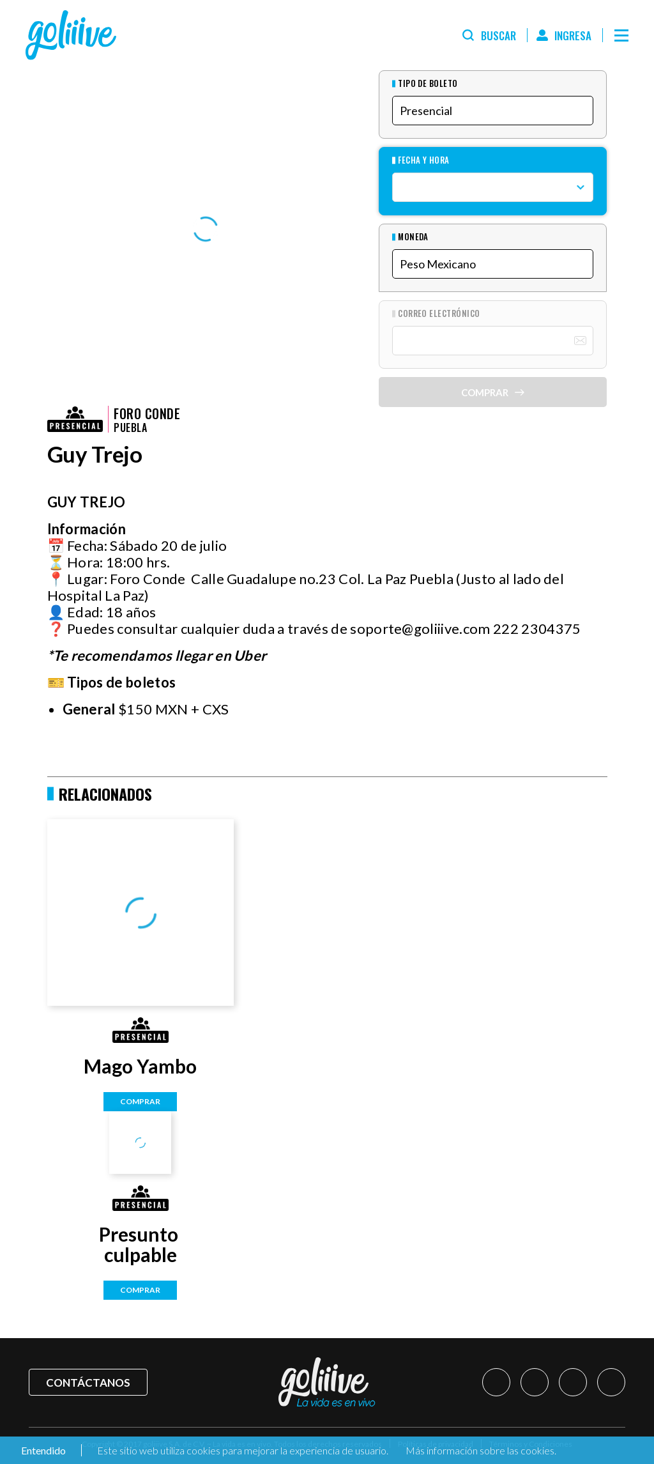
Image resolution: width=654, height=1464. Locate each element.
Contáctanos (88, 1382)
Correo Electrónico (439, 313)
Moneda (413, 237)
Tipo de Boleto (428, 83)
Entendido (42, 1450)
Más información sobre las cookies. (481, 1450)
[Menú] (621, 35)
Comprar (140, 1101)
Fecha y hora (424, 160)
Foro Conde (147, 413)
